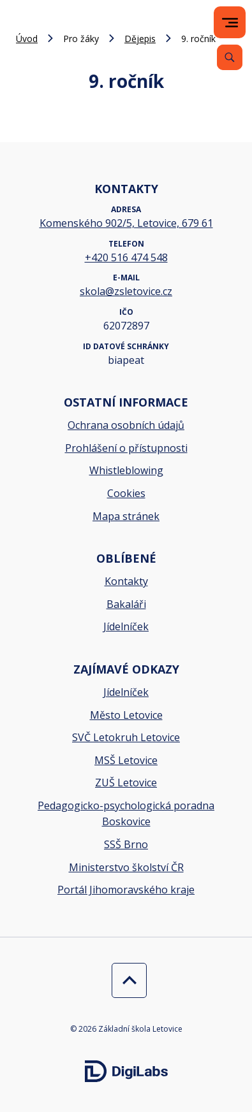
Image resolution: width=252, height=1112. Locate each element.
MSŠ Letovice (126, 760)
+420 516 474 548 (126, 257)
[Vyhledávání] (229, 57)
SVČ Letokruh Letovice (126, 737)
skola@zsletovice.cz (126, 291)
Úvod (27, 38)
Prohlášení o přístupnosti (126, 448)
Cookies (126, 493)
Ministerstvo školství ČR (126, 867)
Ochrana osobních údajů (126, 425)
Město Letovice (126, 715)
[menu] (230, 22)
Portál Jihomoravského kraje (126, 890)
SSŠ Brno (126, 844)
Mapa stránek (126, 516)
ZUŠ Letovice (126, 783)
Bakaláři (126, 604)
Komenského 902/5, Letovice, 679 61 (126, 223)
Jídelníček (126, 626)
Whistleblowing (126, 470)
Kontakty (126, 581)
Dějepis (140, 38)
